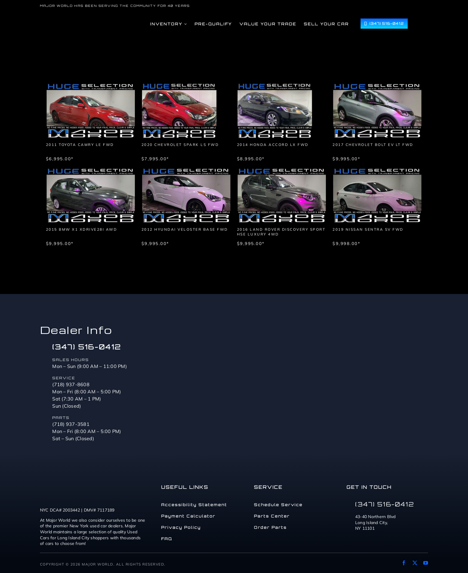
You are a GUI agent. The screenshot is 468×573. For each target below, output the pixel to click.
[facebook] (403, 562)
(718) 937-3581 (71, 424)
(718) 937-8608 (71, 384)
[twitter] (414, 562)
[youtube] (425, 562)
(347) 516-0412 (86, 346)
